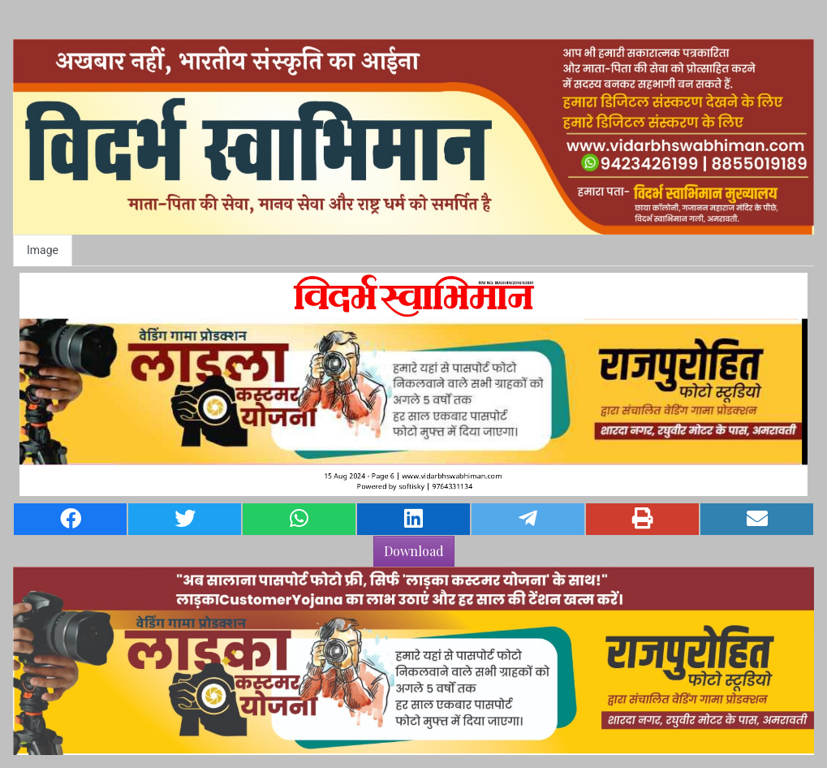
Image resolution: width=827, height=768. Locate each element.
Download (414, 550)
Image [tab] (42, 250)
